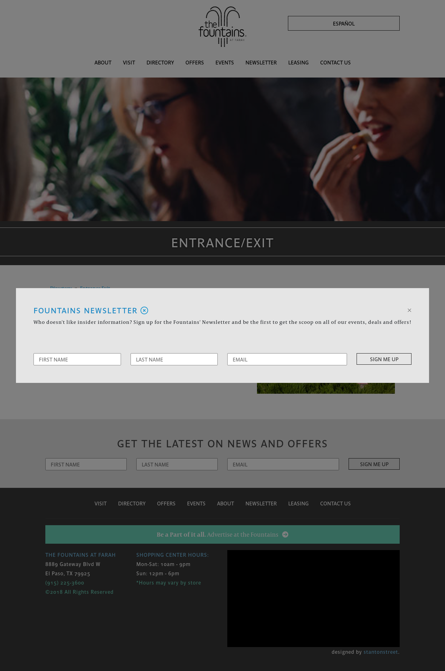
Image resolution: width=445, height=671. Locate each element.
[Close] (409, 309)
